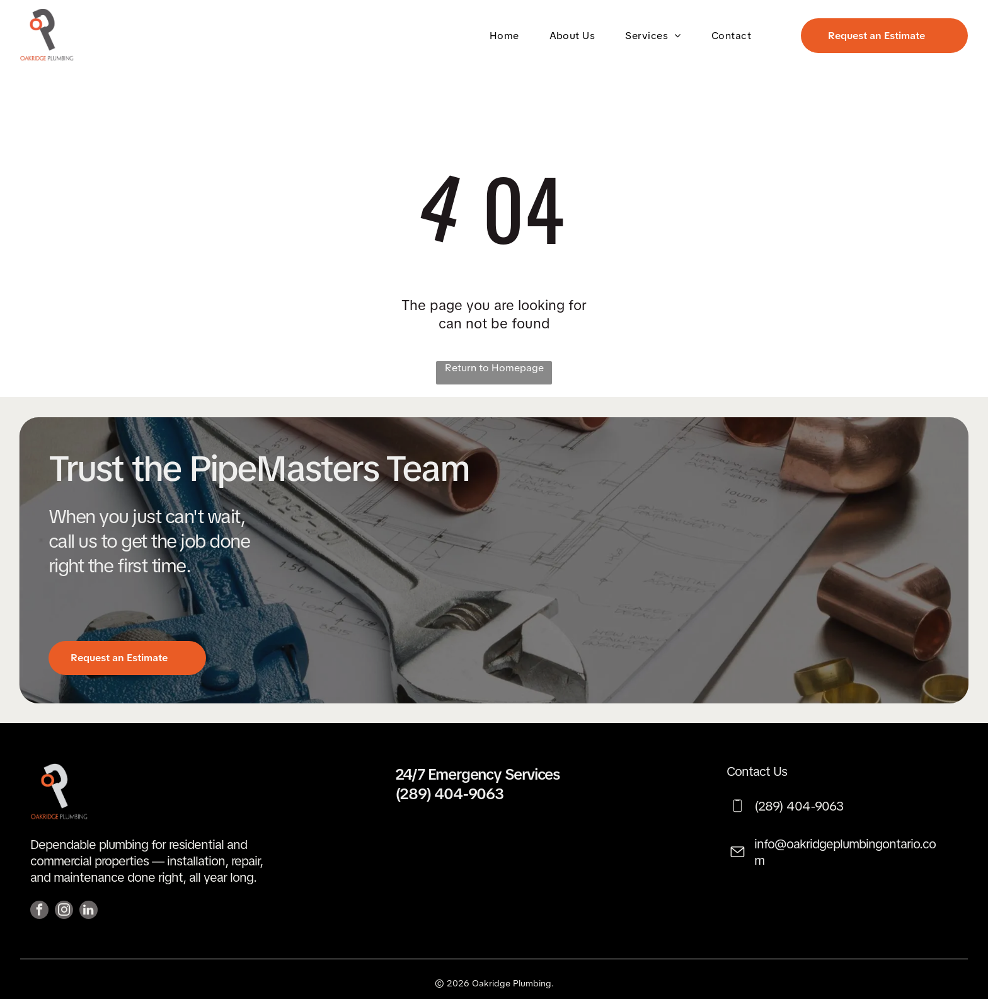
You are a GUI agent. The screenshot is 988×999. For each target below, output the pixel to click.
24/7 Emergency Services (477, 774)
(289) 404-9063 (449, 794)
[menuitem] (507, 35)
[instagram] (64, 911)
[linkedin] (88, 911)
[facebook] (39, 911)
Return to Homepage (494, 367)
